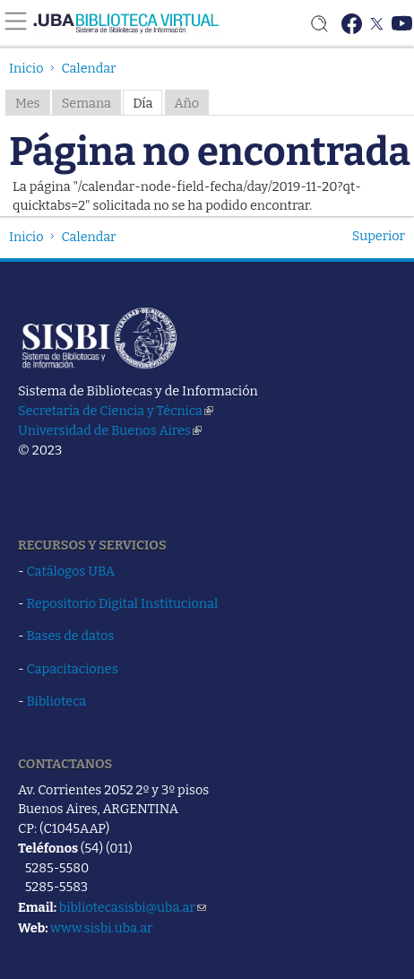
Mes (27, 103)
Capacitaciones (72, 669)
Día (142, 103)
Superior (378, 236)
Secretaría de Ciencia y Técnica (115, 411)
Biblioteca (57, 701)
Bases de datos (71, 636)
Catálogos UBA (71, 571)
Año (187, 103)
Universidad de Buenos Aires (110, 430)
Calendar (89, 68)
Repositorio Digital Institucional (123, 603)
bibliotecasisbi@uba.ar (132, 907)
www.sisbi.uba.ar (101, 928)
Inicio (26, 68)
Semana (86, 103)
